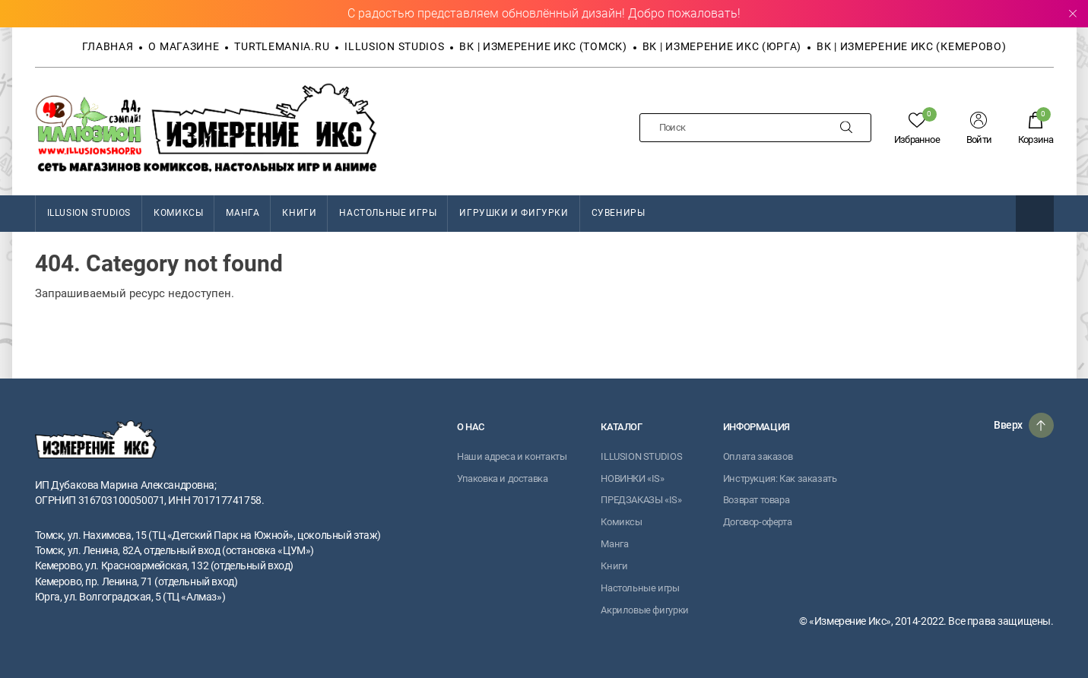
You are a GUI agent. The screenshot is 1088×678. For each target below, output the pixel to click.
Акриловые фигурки (644, 610)
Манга (242, 213)
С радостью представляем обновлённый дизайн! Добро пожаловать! (544, 13)
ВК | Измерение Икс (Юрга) (722, 46)
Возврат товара (756, 499)
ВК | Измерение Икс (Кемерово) (911, 46)
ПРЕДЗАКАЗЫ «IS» (641, 499)
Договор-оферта (757, 522)
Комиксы (178, 213)
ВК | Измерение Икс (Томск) (542, 46)
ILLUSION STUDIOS (89, 213)
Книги (299, 213)
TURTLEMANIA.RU (281, 46)
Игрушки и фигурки (513, 213)
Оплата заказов (758, 456)
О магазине (183, 46)
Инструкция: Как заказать (780, 478)
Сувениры (619, 213)
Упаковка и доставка (502, 478)
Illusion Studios (394, 46)
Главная (108, 46)
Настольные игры (387, 213)
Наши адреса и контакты (511, 456)
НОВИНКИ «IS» (632, 478)
